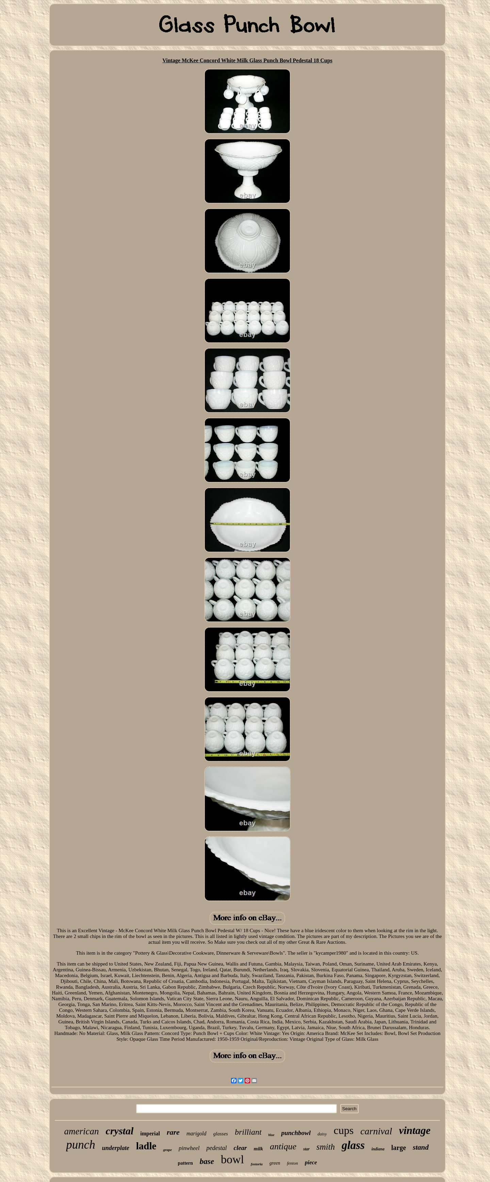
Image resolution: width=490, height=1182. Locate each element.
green (275, 1163)
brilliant (248, 1132)
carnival (376, 1131)
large (398, 1147)
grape (167, 1150)
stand (421, 1147)
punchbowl (296, 1132)
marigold (196, 1133)
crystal (120, 1130)
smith (325, 1146)
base (207, 1161)
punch (80, 1144)
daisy (322, 1133)
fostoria (257, 1164)
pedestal (216, 1148)
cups (343, 1130)
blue (271, 1135)
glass (353, 1145)
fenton (292, 1163)
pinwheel (189, 1148)
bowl (232, 1159)
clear (240, 1147)
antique (283, 1146)
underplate (115, 1148)
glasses (220, 1133)
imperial (150, 1133)
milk (258, 1148)
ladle (146, 1145)
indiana (378, 1149)
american (81, 1131)
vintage (414, 1130)
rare (173, 1132)
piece (311, 1162)
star (306, 1149)
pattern (185, 1163)
